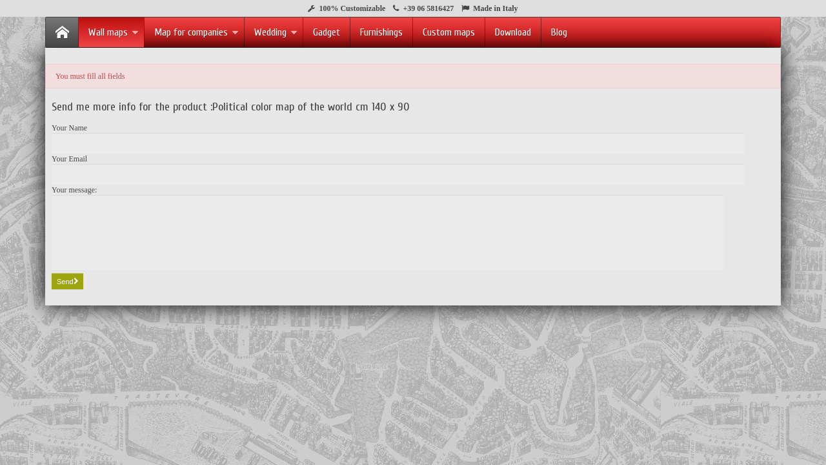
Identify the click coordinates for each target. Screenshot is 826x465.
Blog (559, 32)
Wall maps (113, 32)
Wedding (275, 32)
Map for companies (196, 32)
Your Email (69, 158)
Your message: (74, 189)
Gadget (326, 32)
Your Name (69, 127)
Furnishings (381, 32)
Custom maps (449, 32)
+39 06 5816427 (428, 8)
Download (513, 32)
